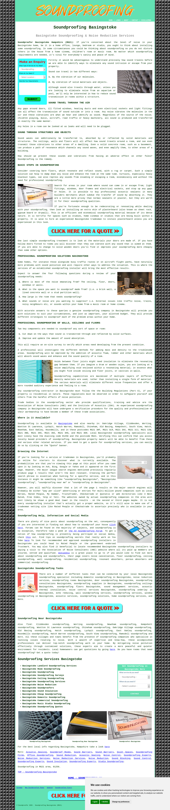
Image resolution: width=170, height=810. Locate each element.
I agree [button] (94, 802)
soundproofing (79, 201)
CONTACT (135, 20)
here (26, 540)
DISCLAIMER (146, 20)
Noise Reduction (98, 758)
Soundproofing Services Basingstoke (50, 659)
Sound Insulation (57, 761)
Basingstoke (65, 423)
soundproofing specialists (130, 433)
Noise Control (112, 755)
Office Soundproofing (40, 755)
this (28, 537)
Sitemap (19, 788)
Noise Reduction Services (34, 758)
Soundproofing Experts (137, 755)
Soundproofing (26, 423)
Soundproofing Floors (63, 788)
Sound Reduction (66, 755)
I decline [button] (105, 802)
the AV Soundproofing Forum (85, 531)
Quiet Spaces (125, 752)
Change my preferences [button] (120, 802)
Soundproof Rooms (60, 752)
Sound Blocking (121, 758)
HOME (111, 20)
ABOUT (126, 20)
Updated (50, 788)
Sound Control (142, 758)
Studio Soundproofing (110, 761)
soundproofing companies (114, 637)
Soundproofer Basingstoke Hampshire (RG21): (46, 42)
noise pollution (142, 643)
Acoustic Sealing (36, 752)
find (28, 624)
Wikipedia (64, 553)
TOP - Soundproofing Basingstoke (37, 772)
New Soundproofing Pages (34, 788)
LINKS (118, 20)
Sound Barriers (83, 752)
